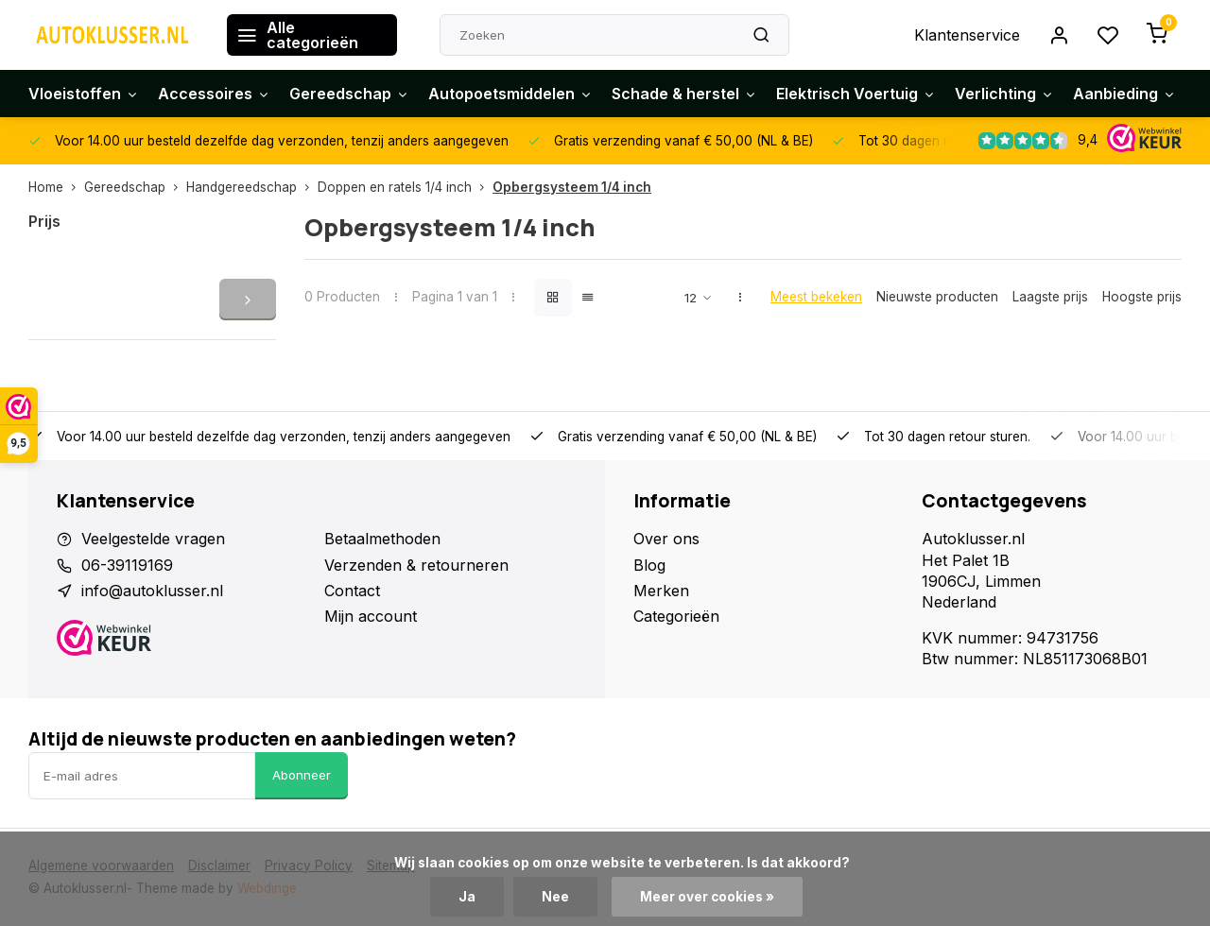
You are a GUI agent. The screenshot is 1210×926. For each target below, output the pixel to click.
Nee (555, 896)
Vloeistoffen (83, 93)
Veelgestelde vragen (153, 538)
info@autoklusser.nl (152, 590)
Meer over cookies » (707, 896)
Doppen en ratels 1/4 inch (405, 187)
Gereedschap (349, 93)
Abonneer (301, 774)
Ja (466, 896)
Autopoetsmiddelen (510, 93)
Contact (352, 590)
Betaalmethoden (382, 538)
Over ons (666, 538)
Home (56, 187)
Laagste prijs (1050, 296)
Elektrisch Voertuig (856, 93)
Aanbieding (1124, 93)
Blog (649, 565)
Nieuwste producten (937, 296)
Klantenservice (967, 35)
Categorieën (676, 616)
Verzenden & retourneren (416, 565)
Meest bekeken (816, 296)
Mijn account (370, 616)
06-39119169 (127, 565)
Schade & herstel (684, 93)
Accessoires (214, 93)
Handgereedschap (252, 187)
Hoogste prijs (1142, 296)
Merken (661, 590)
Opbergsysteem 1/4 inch (572, 187)
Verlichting (1004, 93)
